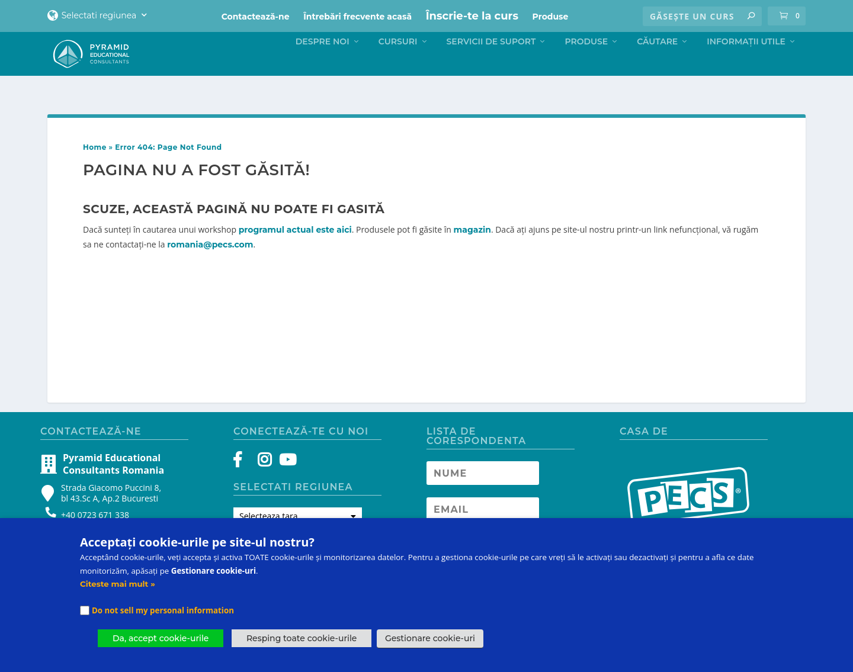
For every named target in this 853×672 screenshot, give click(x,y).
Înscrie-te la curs (472, 15)
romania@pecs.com (210, 252)
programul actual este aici (295, 238)
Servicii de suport (491, 65)
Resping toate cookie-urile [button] (301, 638)
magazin (472, 238)
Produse (551, 16)
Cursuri (398, 65)
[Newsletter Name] (482, 481)
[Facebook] (243, 470)
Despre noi (322, 65)
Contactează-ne (256, 16)
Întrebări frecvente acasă (357, 16)
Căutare (657, 65)
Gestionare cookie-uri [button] (430, 638)
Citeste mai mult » (117, 584)
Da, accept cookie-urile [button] (161, 638)
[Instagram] (264, 470)
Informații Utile (746, 65)
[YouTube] (286, 470)
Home (95, 155)
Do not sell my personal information (163, 610)
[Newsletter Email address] (482, 517)
